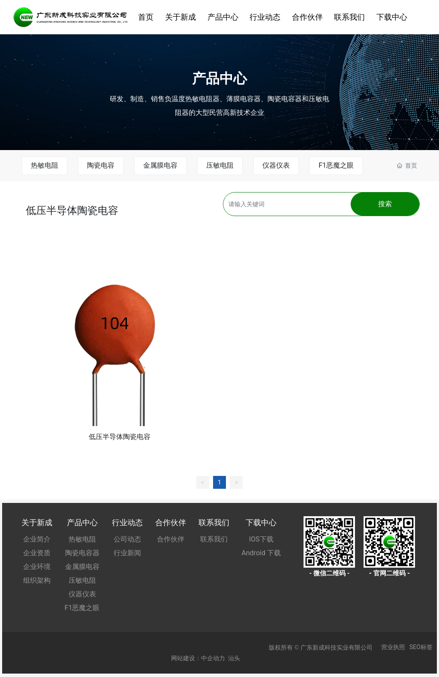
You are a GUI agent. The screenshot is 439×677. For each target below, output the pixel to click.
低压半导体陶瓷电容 (119, 436)
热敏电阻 (44, 165)
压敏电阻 (220, 165)
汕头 (234, 658)
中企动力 (213, 658)
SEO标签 (421, 647)
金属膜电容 (160, 165)
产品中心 (219, 78)
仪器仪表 (276, 165)
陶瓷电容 (100, 165)
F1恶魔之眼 (336, 165)
